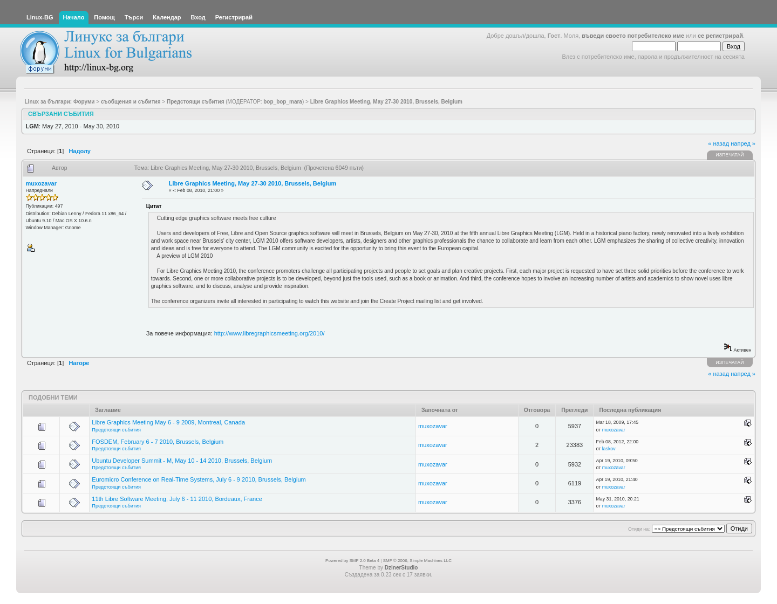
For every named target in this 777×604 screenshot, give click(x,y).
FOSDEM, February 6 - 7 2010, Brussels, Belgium (157, 441)
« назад (718, 143)
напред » (743, 143)
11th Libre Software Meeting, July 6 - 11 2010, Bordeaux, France (177, 499)
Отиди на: (639, 529)
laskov (609, 448)
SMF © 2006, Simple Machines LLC (417, 560)
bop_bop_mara (282, 102)
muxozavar (41, 183)
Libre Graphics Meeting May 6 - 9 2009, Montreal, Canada (168, 422)
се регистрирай (720, 35)
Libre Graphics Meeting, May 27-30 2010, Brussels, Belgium (253, 183)
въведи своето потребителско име (633, 35)
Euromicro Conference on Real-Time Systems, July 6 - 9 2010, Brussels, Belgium (198, 479)
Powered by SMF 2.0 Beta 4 (352, 560)
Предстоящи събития (116, 430)
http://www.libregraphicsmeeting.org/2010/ (269, 333)
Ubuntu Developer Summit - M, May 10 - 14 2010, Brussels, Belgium (182, 460)
